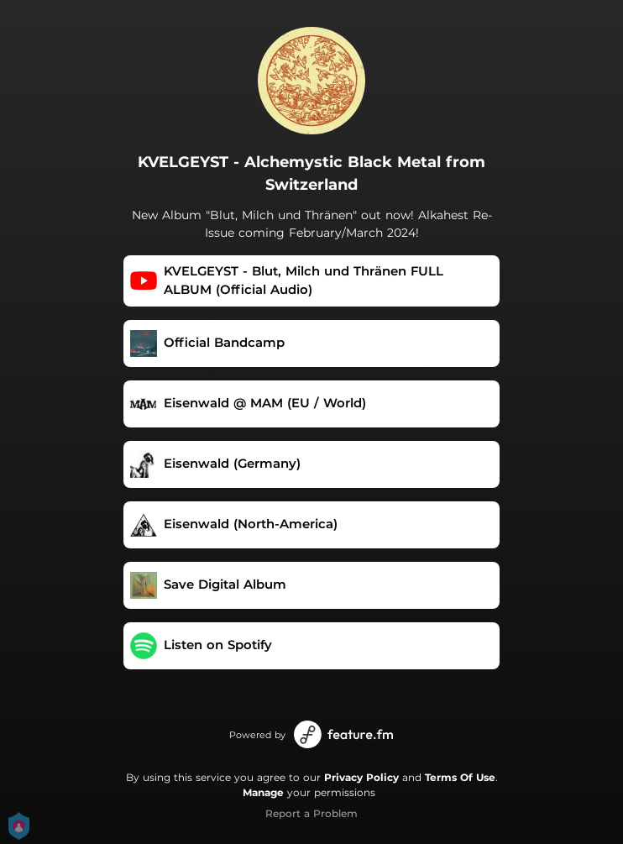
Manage (263, 792)
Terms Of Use (460, 777)
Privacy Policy (361, 777)
